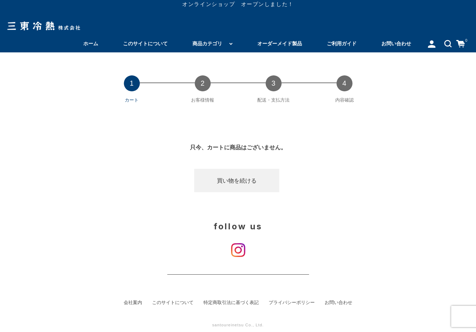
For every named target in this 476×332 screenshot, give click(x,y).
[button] (448, 43)
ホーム (90, 43)
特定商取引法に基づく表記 (231, 302)
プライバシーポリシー (292, 302)
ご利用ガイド (342, 43)
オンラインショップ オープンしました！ (237, 4)
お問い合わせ (396, 43)
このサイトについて (145, 43)
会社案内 (133, 302)
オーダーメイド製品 (279, 43)
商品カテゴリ (207, 43)
